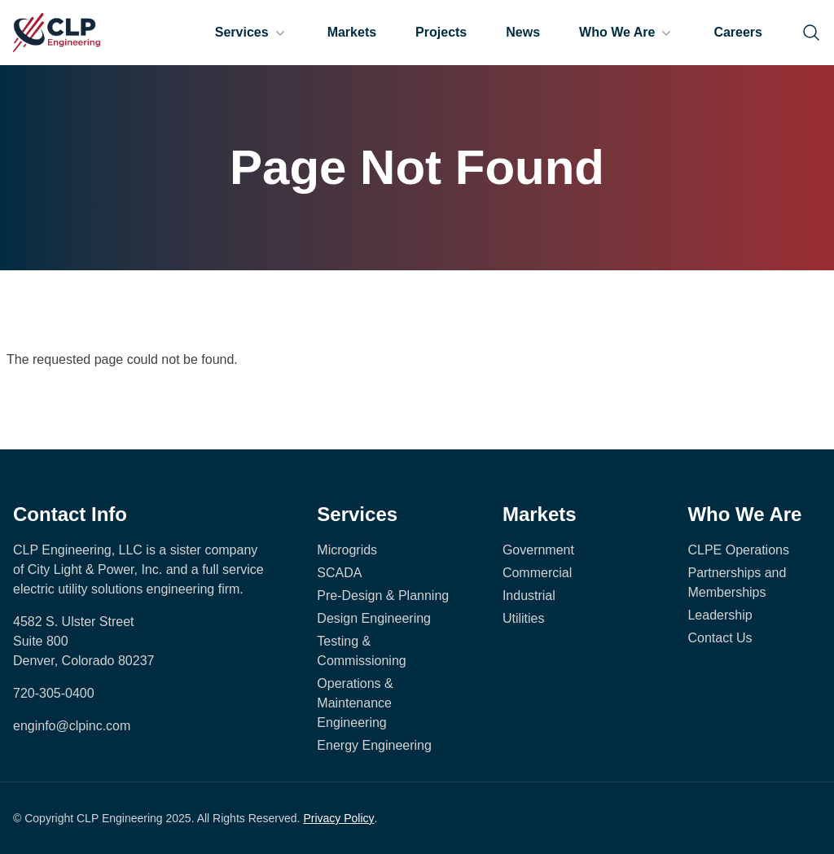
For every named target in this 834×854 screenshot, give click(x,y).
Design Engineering (374, 618)
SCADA (339, 573)
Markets (351, 32)
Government (538, 550)
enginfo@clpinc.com (71, 726)
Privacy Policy (338, 818)
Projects (441, 32)
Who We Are (626, 32)
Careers (737, 32)
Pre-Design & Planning (383, 595)
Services (251, 32)
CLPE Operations (738, 550)
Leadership (719, 615)
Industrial (529, 595)
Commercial (537, 573)
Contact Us (719, 638)
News (523, 32)
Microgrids (347, 550)
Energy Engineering (374, 745)
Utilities (524, 618)
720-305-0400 (53, 693)
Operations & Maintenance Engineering (355, 703)
